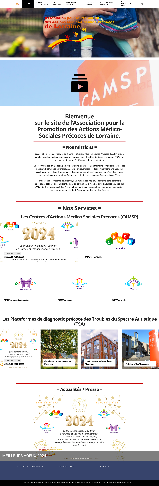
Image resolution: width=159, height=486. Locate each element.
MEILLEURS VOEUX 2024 (14, 256)
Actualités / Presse (12, 253)
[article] (39, 242)
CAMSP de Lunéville (93, 256)
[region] (79, 428)
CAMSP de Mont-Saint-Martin (16, 300)
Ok (134, 482)
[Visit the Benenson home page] (17, 4)
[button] (142, 4)
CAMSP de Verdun (119, 300)
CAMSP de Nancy (65, 300)
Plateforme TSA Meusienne (137, 364)
